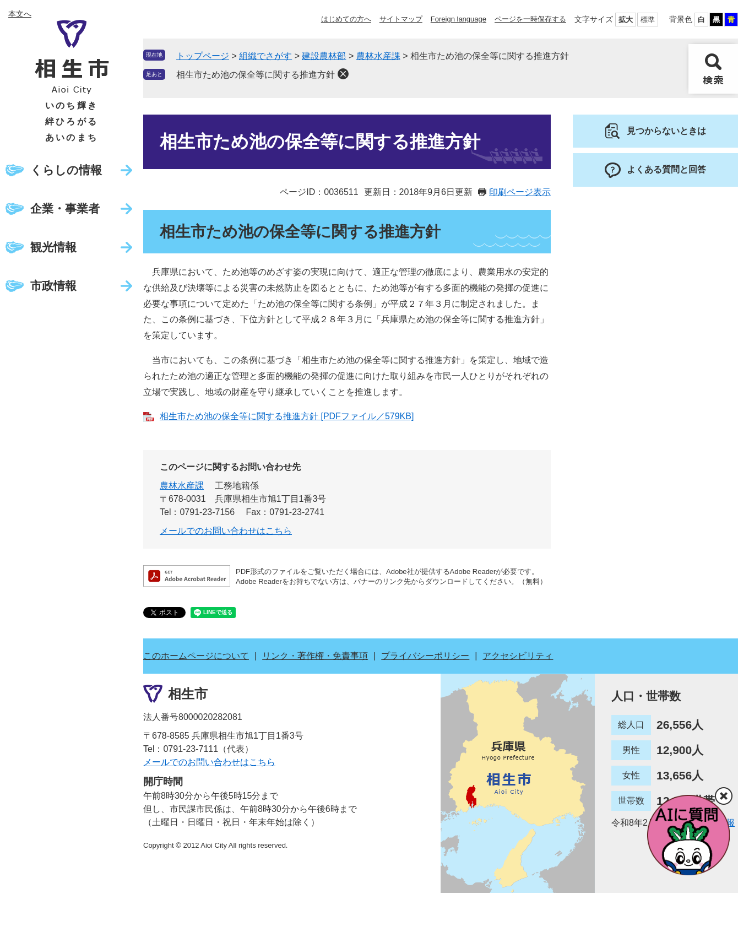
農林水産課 (378, 56)
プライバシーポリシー (425, 655)
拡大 (625, 19)
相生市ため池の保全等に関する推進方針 (255, 74)
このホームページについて (196, 655)
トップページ (202, 56)
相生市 (188, 693)
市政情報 (53, 285)
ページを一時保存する (530, 19)
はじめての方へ (346, 19)
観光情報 (53, 247)
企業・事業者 (65, 208)
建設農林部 (324, 56)
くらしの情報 (66, 170)
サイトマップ (400, 19)
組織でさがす (265, 56)
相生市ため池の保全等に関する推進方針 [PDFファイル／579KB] (287, 416)
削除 (343, 73)
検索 (713, 69)
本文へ (19, 13)
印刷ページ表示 (520, 192)
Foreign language (458, 19)
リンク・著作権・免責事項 (315, 655)
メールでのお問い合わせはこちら (226, 530)
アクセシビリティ (517, 655)
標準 (648, 19)
